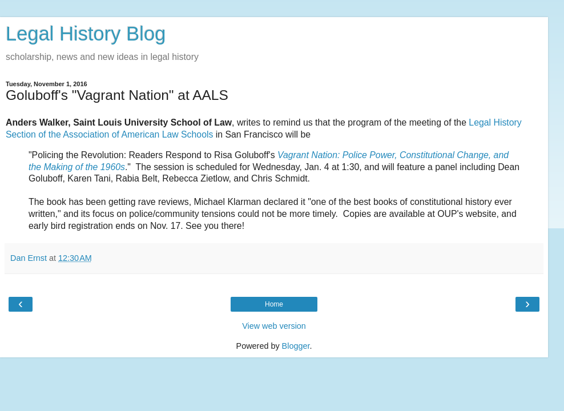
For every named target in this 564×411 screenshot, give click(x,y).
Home (274, 304)
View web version (274, 326)
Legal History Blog (86, 34)
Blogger (296, 345)
